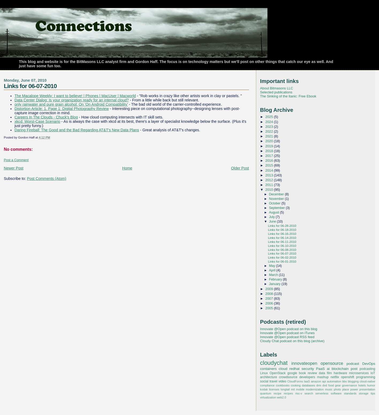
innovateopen (304, 363)
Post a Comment (16, 160)
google (292, 373)
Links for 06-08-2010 (282, 249)
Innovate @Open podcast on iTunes (287, 333)
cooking (296, 385)
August (274, 212)
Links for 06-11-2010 (282, 241)
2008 (269, 294)
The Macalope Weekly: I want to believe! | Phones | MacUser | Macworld (75, 96)
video (282, 381)
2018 (269, 151)
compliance (267, 385)
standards (350, 393)
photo (337, 389)
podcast (352, 364)
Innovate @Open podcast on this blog (288, 329)
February (276, 279)
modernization (315, 389)
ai (328, 369)
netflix (335, 377)
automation (334, 381)
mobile (300, 389)
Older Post (240, 168)
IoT (372, 373)
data (322, 373)
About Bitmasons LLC (276, 88)
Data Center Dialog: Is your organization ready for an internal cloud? (71, 100)
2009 (269, 289)
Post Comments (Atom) (46, 178)
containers (268, 369)
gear (338, 385)
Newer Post (13, 168)
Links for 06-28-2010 (282, 225)
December (277, 194)
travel (273, 381)
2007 (269, 299)
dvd (324, 385)
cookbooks (282, 385)
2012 (269, 180)
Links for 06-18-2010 (282, 229)
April (273, 270)
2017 (269, 156)
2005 (269, 308)
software (336, 393)
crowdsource (288, 377)
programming (365, 377)
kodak (264, 389)
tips (373, 393)
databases (308, 385)
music (328, 389)
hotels (362, 385)
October (275, 203)
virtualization (268, 397)
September (277, 208)
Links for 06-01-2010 (282, 261)
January (275, 284)
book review (308, 373)
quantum (265, 393)
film (329, 373)
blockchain (340, 369)
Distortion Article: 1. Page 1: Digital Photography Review (61, 108)
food (331, 385)
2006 (269, 303)
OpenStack (278, 373)
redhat (294, 369)
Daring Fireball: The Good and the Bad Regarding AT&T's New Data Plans (76, 130)
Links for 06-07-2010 (30, 85)
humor (371, 385)
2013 (269, 175)
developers (307, 377)
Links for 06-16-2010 (282, 233)
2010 (269, 190)
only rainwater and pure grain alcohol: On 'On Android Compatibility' (71, 104)
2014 (269, 170)
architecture (268, 377)
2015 (269, 165)
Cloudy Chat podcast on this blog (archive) (292, 341)
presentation (367, 389)
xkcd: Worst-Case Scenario (37, 121)
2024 (269, 122)
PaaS (320, 369)
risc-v (298, 393)
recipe (277, 393)
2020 (269, 141)
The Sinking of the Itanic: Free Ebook (288, 96)
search (308, 393)
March (274, 275)
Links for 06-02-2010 (282, 257)
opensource (332, 363)
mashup (323, 377)
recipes (288, 393)
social (264, 381)
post (354, 369)
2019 (269, 146)
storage (364, 393)
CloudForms (295, 381)
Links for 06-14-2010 (282, 237)
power (354, 389)
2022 (269, 131)
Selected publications (276, 92)
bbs (344, 381)
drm (318, 385)
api (324, 381)
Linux (264, 373)
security (308, 369)
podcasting (367, 369)
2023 (269, 127)
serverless (321, 393)
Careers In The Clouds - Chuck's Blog (46, 117)
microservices (359, 373)
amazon (316, 381)
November (277, 199)
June (273, 221)
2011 (269, 185)
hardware (340, 373)
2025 (269, 117)
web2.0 (281, 397)
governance (349, 385)
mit (293, 389)
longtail (285, 389)
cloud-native (367, 381)
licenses (274, 389)
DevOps (368, 364)
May (272, 266)
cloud (283, 369)
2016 (269, 161)
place (345, 389)
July (272, 217)
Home (127, 168)
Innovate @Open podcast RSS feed (287, 337)
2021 (269, 136)
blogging (353, 381)
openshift (347, 377)
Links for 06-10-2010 (282, 245)
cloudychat (274, 363)
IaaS (307, 381)
